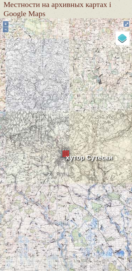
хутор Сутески (89, 157)
